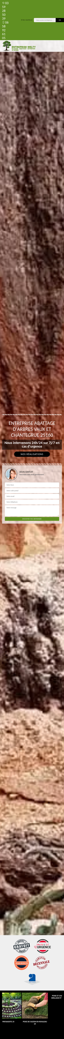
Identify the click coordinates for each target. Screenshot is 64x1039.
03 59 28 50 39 (5, 10)
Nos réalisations (32, 454)
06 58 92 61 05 (5, 30)
